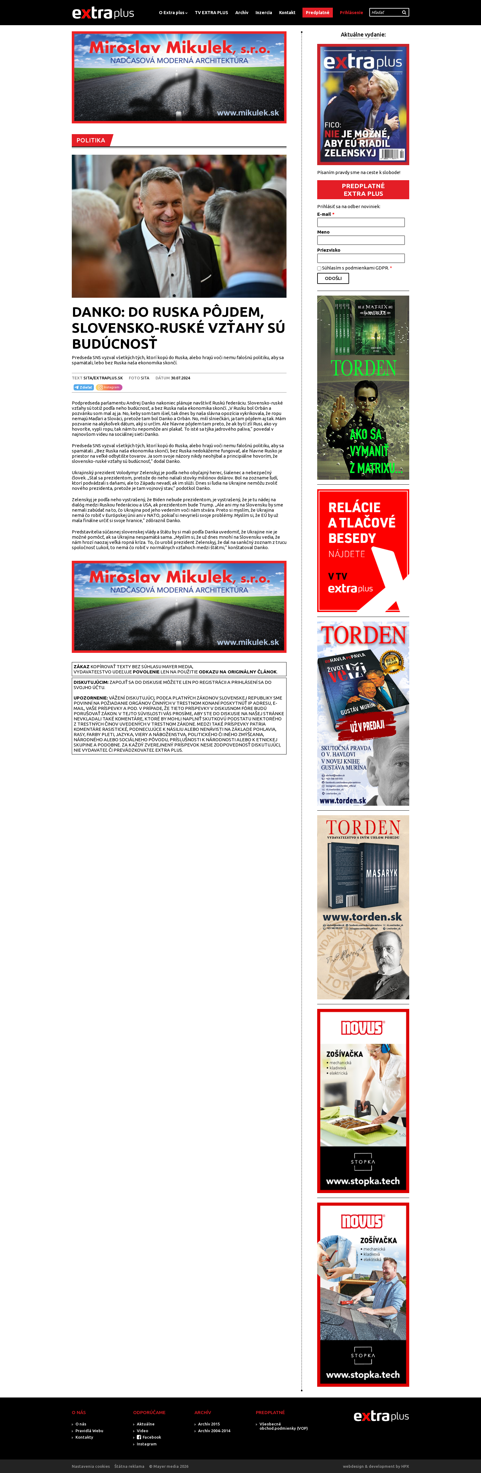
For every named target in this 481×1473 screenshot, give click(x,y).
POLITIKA (90, 140)
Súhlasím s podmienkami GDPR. (357, 267)
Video (142, 1430)
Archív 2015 (209, 1424)
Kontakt (287, 12)
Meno (323, 232)
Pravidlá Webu (89, 1430)
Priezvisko (329, 250)
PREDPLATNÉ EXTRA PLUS (363, 189)
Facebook (152, 1437)
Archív (241, 12)
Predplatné (317, 12)
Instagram (147, 1444)
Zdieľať (83, 387)
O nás (80, 1424)
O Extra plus (171, 12)
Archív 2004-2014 (214, 1430)
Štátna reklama (129, 1466)
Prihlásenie (351, 12)
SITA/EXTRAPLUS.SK (103, 378)
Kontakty (84, 1437)
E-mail (326, 214)
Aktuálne (146, 1424)
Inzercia (264, 12)
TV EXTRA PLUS (211, 12)
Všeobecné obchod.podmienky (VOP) (284, 1426)
